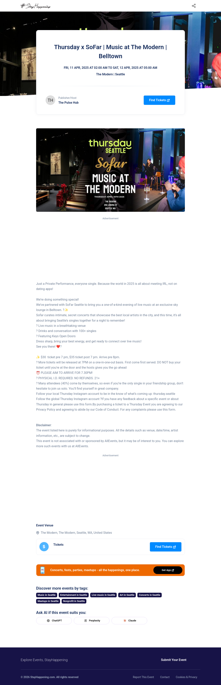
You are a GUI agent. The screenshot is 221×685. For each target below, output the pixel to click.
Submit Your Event (160, 660)
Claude (129, 620)
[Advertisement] (110, 250)
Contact (165, 677)
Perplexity (91, 620)
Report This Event (143, 677)
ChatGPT (54, 620)
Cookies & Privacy (186, 677)
